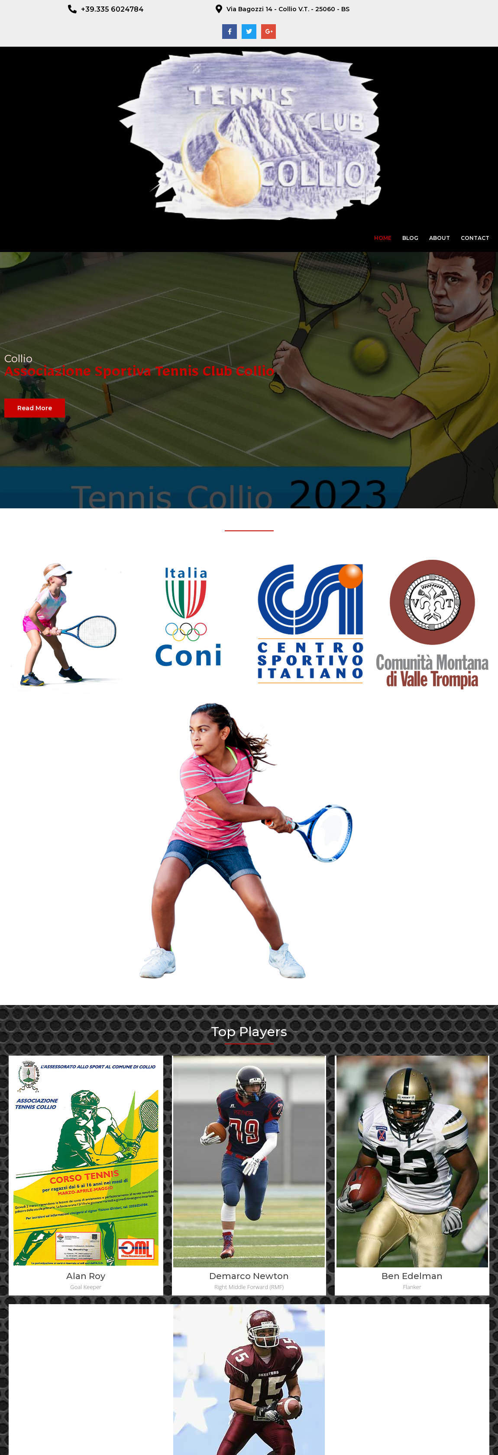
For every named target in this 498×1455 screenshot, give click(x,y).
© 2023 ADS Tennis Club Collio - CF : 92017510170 (249, 1441)
